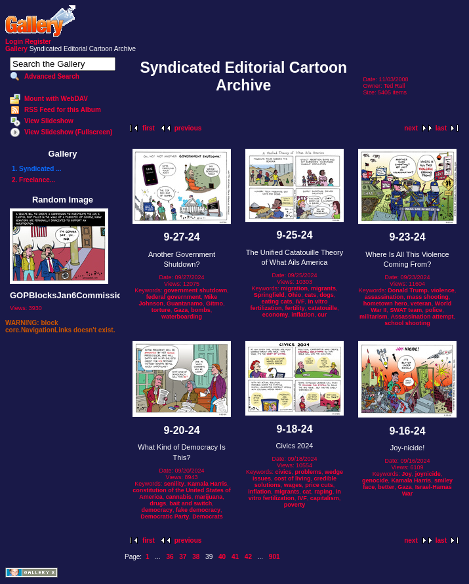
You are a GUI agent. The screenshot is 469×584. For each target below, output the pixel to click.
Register (38, 41)
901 (274, 556)
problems (308, 472)
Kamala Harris (208, 483)
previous (188, 128)
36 (169, 556)
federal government (173, 297)
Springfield (269, 295)
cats (310, 295)
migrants (323, 288)
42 (248, 556)
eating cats (276, 301)
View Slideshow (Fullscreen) (68, 132)
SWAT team (406, 310)
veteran (421, 303)
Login (14, 41)
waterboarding (181, 316)
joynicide (428, 474)
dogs (326, 295)
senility (174, 483)
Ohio (295, 295)
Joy (406, 474)
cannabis (179, 497)
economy (275, 314)
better (386, 487)
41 (235, 556)
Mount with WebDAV (56, 98)
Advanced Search (51, 76)
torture (161, 310)
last (441, 128)
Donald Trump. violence (421, 290)
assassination (384, 297)
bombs (201, 310)
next (411, 128)
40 (222, 556)
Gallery (16, 48)
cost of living (292, 478)
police (433, 310)
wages (293, 485)
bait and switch (190, 503)
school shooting (407, 323)
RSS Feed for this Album (62, 109)
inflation (302, 314)
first (148, 128)
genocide (375, 480)
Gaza (181, 310)
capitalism (324, 498)
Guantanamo (185, 303)
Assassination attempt (422, 316)
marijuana (209, 497)
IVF (300, 301)
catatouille (323, 308)
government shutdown (196, 290)
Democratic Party (164, 516)
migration (294, 288)
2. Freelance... (33, 180)
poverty (295, 504)
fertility (294, 308)
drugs (158, 503)
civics (283, 472)
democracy (157, 510)
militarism (373, 316)
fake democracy (198, 510)
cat (306, 491)
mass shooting (428, 297)
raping (323, 491)
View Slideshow (48, 121)
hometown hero (385, 303)
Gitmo (214, 303)
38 (195, 556)
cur (322, 314)
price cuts (319, 485)
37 (182, 556)
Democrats (207, 516)
